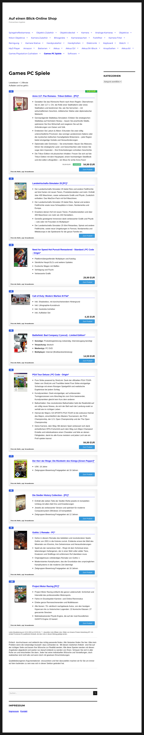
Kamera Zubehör (39, 38)
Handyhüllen (74, 43)
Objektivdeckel (67, 32)
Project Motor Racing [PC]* (45, 586)
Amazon (27, 48)
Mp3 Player (14, 48)
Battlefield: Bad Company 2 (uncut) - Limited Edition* (58, 335)
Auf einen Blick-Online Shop (33, 18)
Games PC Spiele (53, 53)
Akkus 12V (70, 48)
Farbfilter (97, 38)
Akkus (57, 48)
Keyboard (108, 43)
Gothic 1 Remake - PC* (43, 532)
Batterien (42, 48)
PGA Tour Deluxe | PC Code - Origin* (50, 374)
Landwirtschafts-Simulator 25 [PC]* (50, 183)
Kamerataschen (79, 38)
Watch (122, 43)
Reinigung (14, 43)
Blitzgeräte (59, 38)
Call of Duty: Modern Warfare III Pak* (50, 296)
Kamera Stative (32, 43)
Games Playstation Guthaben (23, 53)
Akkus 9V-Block (89, 48)
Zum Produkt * (88, 169)
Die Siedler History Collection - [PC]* (50, 495)
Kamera (85, 32)
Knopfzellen (109, 48)
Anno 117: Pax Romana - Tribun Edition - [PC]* (55, 96)
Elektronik (92, 43)
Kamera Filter (115, 38)
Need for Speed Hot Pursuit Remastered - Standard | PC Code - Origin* (63, 251)
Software (72, 53)
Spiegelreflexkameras (19, 32)
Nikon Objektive (17, 38)
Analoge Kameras (104, 32)
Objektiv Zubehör (45, 32)
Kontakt (23, 711)
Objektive (124, 32)
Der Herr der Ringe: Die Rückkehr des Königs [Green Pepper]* (63, 461)
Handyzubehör (54, 43)
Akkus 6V (126, 48)
